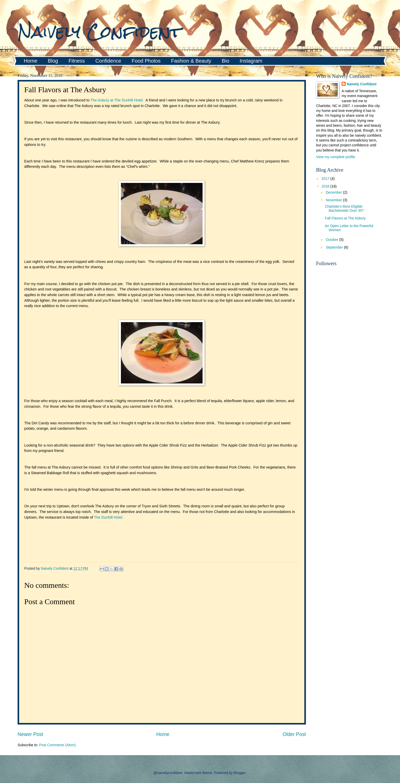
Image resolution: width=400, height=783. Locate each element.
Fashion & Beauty (191, 61)
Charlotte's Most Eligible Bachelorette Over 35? (344, 209)
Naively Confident (99, 32)
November (334, 200)
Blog (53, 61)
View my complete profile (335, 157)
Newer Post (30, 734)
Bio (225, 61)
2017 (325, 179)
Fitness (76, 61)
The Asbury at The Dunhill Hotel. (117, 100)
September (335, 247)
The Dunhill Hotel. (108, 517)
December (334, 192)
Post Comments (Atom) (57, 745)
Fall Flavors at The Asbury (345, 218)
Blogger (240, 773)
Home (30, 61)
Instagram (251, 61)
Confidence (108, 61)
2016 (325, 186)
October (332, 240)
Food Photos (146, 61)
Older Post (294, 734)
